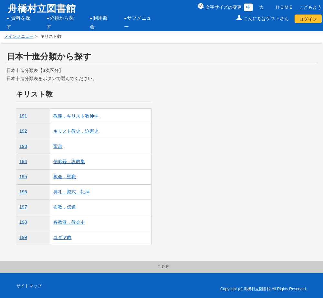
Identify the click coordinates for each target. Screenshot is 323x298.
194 (23, 161)
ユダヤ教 (62, 237)
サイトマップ (29, 286)
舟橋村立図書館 (42, 8)
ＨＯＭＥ (284, 7)
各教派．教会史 (69, 222)
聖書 (57, 146)
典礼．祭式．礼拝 (71, 191)
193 (23, 146)
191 (23, 115)
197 (23, 207)
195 (23, 176)
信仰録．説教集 (69, 161)
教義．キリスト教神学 (76, 115)
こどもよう (310, 7)
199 (23, 237)
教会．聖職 (64, 176)
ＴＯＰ (163, 266)
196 (23, 191)
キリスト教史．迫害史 (76, 131)
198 (23, 222)
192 (23, 131)
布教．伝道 (64, 207)
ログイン (308, 19)
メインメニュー (19, 36)
